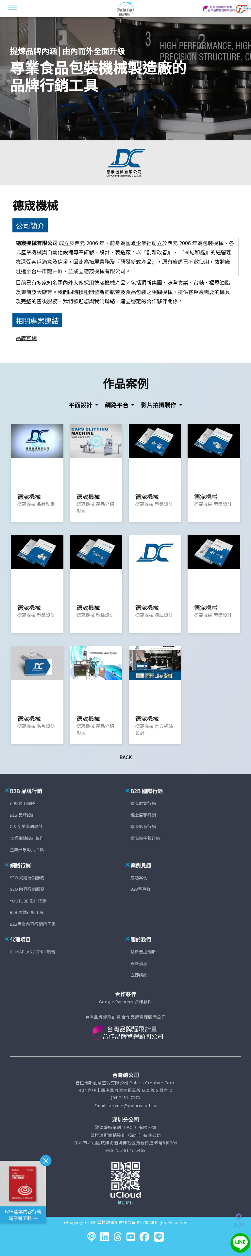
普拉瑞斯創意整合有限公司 (122, 1222)
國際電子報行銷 (145, 838)
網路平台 (117, 404)
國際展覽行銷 (143, 803)
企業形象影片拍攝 (27, 849)
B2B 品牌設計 (22, 815)
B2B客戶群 (140, 889)
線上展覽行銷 (143, 815)
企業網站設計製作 (27, 838)
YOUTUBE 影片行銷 (28, 901)
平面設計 (81, 404)
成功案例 (138, 877)
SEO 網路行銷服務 (27, 877)
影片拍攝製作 (159, 404)
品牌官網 (26, 338)
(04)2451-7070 (125, 1097)
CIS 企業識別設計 (26, 826)
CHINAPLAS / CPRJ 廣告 (32, 952)
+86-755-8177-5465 (125, 1150)
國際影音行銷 (143, 826)
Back (125, 757)
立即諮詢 (138, 975)
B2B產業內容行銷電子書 (33, 924)
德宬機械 (35, 204)
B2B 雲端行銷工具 (27, 912)
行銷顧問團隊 (22, 803)
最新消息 (138, 963)
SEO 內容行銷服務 (27, 889)
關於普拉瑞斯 (143, 952)
